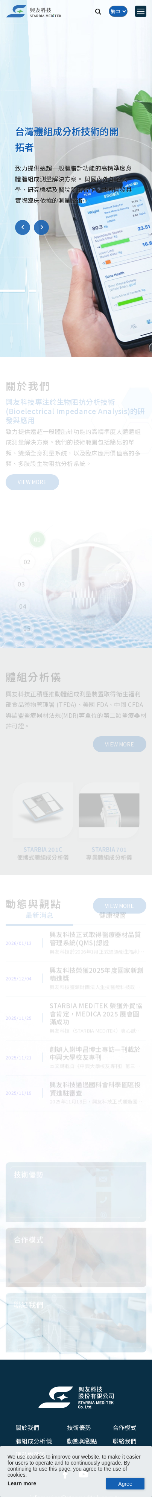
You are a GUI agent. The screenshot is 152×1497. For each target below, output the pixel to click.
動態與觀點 (82, 1440)
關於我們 (27, 1427)
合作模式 (124, 1427)
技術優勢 (79, 1427)
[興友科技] (34, 11)
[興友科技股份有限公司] (76, 1397)
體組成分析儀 (33, 1440)
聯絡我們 (124, 1440)
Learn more (22, 1483)
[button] (22, 228)
